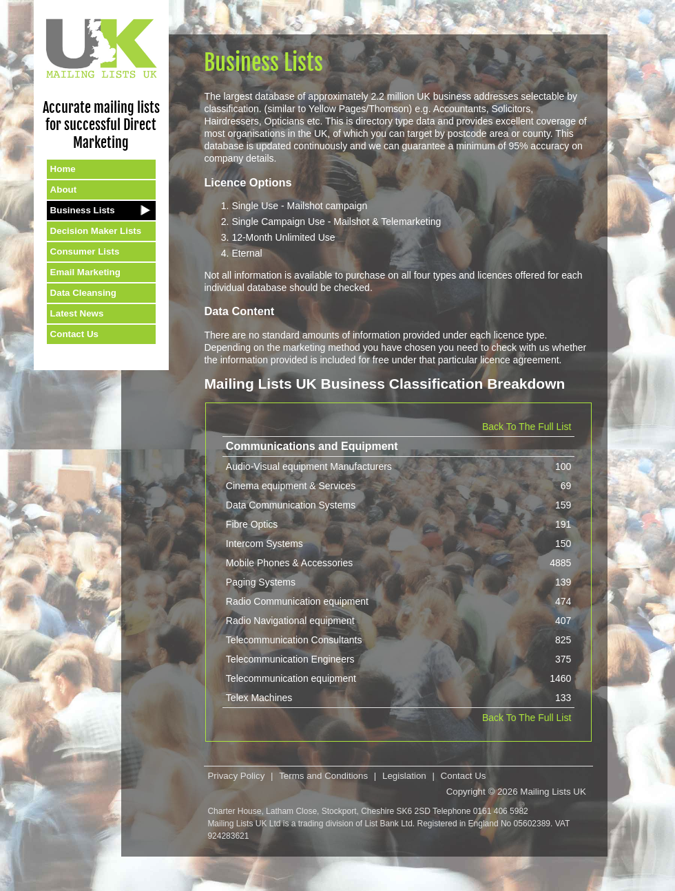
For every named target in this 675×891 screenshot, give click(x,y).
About (63, 189)
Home (63, 169)
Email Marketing (85, 272)
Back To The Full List (526, 426)
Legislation (404, 776)
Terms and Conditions (323, 776)
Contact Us (74, 334)
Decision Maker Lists (96, 231)
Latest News (77, 313)
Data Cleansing (83, 293)
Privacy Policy (235, 776)
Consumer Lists (85, 251)
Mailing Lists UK (553, 791)
